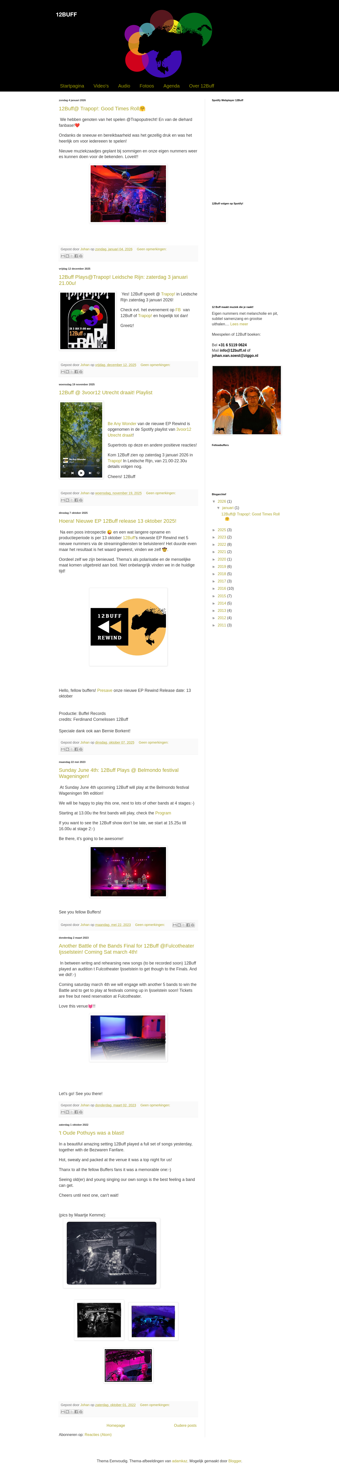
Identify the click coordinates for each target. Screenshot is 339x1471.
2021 (222, 552)
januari (228, 508)
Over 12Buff (201, 85)
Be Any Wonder (122, 423)
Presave (105, 690)
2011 (222, 625)
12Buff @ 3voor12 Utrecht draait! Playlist (105, 392)
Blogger (234, 1461)
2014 (222, 603)
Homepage (116, 1425)
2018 (222, 574)
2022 (222, 544)
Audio (124, 85)
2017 (222, 581)
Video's (101, 85)
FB (178, 309)
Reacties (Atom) (98, 1435)
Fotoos (147, 85)
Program (163, 813)
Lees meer (239, 324)
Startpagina (72, 85)
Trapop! (168, 294)
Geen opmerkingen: (151, 249)
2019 (222, 567)
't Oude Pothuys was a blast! (91, 1133)
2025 (222, 530)
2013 (222, 611)
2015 (222, 596)
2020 (222, 559)
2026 (222, 501)
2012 (222, 618)
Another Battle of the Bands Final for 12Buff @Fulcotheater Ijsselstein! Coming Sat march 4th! (126, 949)
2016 (222, 588)
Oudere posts (185, 1425)
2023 (222, 537)
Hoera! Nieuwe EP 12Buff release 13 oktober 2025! (117, 521)
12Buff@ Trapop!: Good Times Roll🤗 (102, 109)
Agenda (171, 85)
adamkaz (179, 1461)
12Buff (129, 538)
